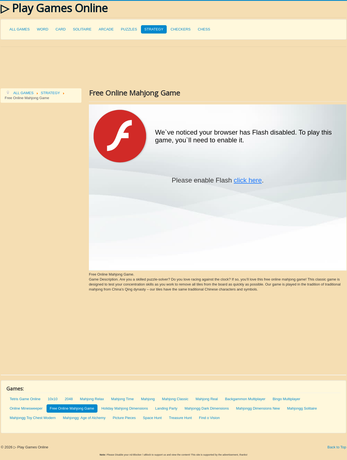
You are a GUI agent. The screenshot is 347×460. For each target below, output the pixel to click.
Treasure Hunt (180, 418)
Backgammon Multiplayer (245, 399)
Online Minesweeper (26, 408)
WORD (42, 29)
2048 (69, 399)
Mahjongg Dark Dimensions (207, 408)
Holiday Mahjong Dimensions (124, 408)
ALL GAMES (19, 29)
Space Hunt (152, 418)
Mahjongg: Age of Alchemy (84, 418)
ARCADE (106, 29)
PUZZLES (129, 29)
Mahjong (148, 399)
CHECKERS (181, 29)
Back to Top (336, 447)
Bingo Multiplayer (286, 399)
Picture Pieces (124, 418)
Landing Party (166, 408)
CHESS (204, 29)
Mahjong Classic (175, 399)
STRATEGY (153, 29)
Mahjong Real (207, 399)
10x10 (52, 399)
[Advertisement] (131, 67)
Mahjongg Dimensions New (258, 408)
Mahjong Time (122, 399)
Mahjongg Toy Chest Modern (33, 418)
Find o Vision (209, 418)
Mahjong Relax (92, 399)
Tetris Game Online (25, 399)
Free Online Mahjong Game (72, 408)
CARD (60, 29)
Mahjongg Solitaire (302, 408)
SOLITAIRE (82, 29)
